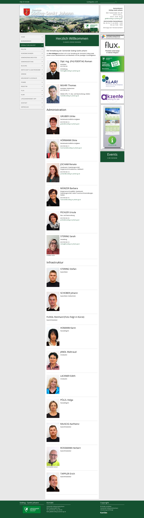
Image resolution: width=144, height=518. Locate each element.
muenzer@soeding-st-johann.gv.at (70, 199)
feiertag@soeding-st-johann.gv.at (70, 71)
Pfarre (23, 82)
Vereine (23, 74)
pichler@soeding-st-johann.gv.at (69, 220)
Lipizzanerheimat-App (28, 99)
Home (23, 37)
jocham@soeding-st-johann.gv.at (70, 174)
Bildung (24, 66)
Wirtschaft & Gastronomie (30, 70)
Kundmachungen (27, 53)
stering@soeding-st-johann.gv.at (70, 244)
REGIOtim (24, 86)
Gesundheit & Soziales (29, 78)
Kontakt (27, 2)
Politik (23, 49)
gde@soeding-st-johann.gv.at (114, 18)
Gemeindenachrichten (29, 57)
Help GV (22, 2)
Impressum (25, 107)
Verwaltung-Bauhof (28, 45)
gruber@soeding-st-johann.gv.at (69, 124)
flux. (22, 90)
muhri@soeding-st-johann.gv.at (69, 96)
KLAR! (23, 94)
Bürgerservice (26, 41)
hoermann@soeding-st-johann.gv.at (71, 148)
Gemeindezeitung (27, 62)
